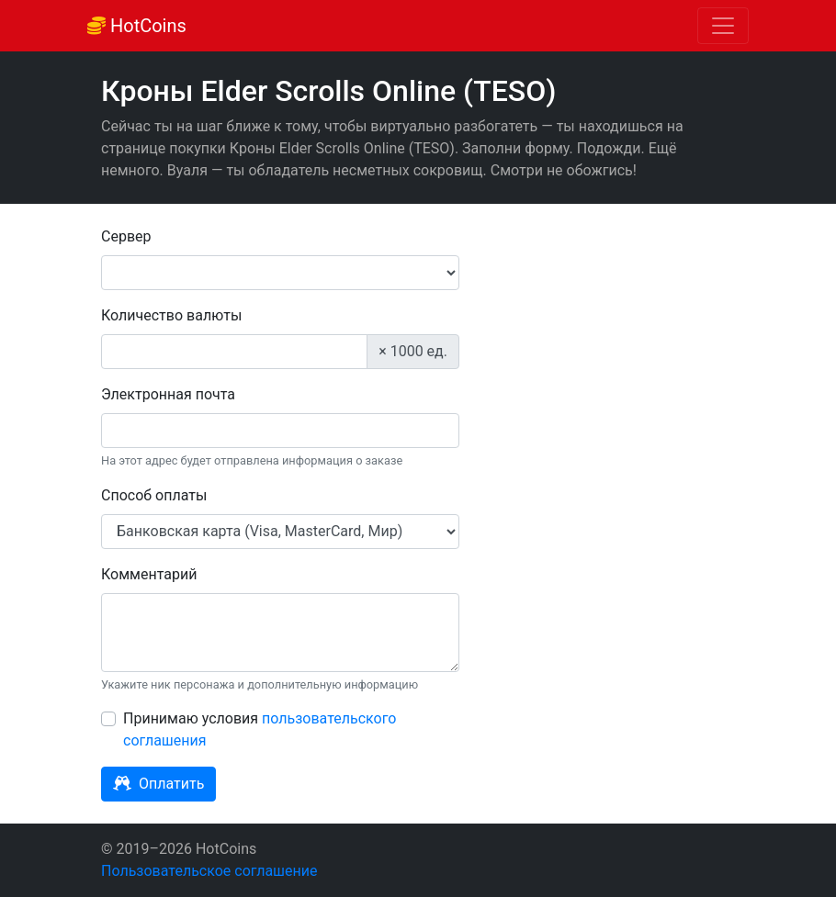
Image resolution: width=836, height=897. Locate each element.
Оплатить (158, 783)
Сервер (126, 236)
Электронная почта (168, 394)
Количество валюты (171, 315)
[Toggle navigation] (723, 25)
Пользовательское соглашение (209, 871)
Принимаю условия (259, 729)
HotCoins (136, 26)
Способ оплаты (154, 495)
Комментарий (149, 574)
